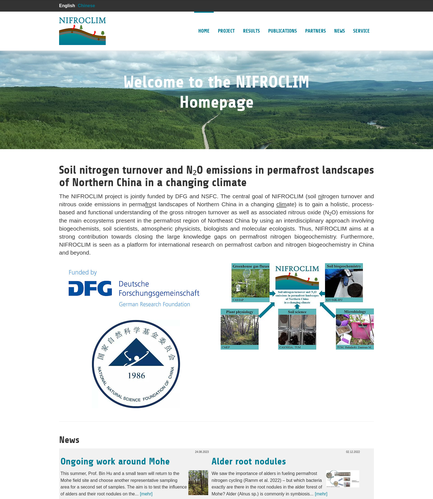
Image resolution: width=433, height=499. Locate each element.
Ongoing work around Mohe (115, 461)
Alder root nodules (249, 461)
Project (226, 23)
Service (361, 23)
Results (251, 23)
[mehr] (146, 494)
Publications (282, 23)
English (67, 5)
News (339, 23)
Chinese (86, 5)
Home (204, 23)
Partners (315, 23)
